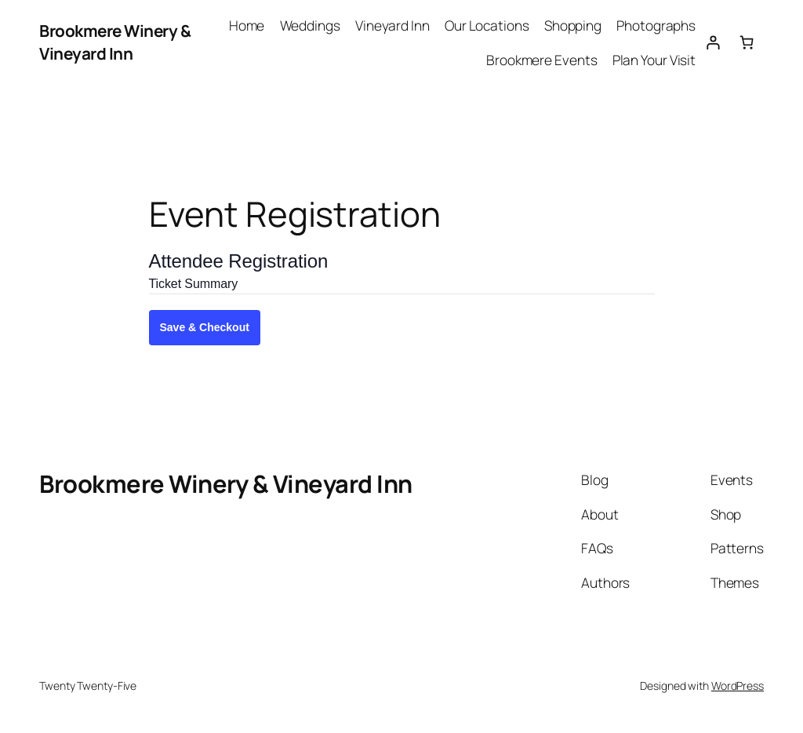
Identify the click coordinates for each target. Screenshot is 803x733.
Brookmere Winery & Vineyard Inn (115, 42)
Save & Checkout (204, 327)
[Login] (712, 42)
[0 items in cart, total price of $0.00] (747, 42)
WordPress (737, 685)
